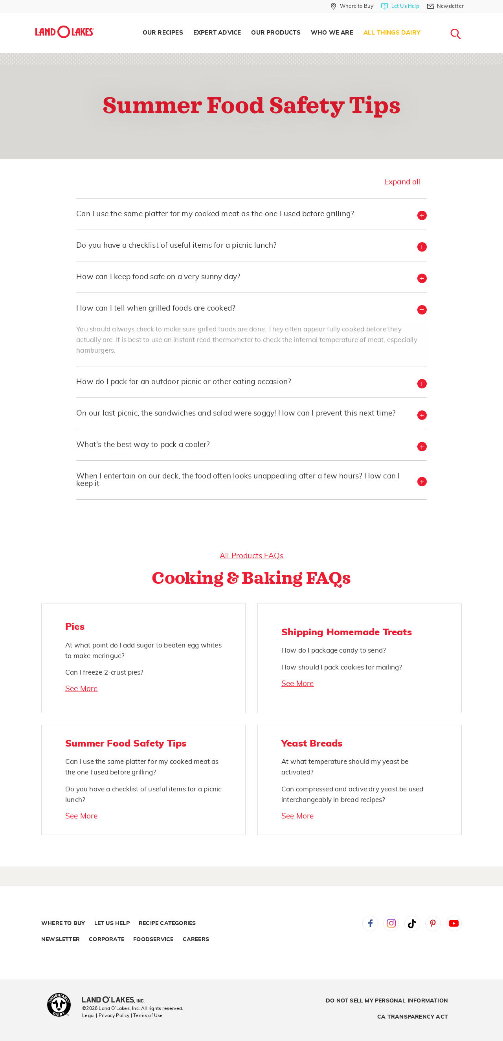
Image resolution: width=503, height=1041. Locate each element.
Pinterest (433, 923)
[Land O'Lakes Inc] (116, 1000)
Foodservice (153, 939)
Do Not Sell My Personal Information (387, 1001)
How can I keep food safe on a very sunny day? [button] (158, 277)
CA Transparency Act (412, 1017)
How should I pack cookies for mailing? (341, 667)
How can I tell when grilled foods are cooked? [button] (155, 308)
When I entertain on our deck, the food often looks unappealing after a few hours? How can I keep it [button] (238, 480)
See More (81, 689)
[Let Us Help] (400, 6)
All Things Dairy (391, 33)
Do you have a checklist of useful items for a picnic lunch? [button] (176, 245)
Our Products (275, 33)
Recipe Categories (167, 923)
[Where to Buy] (352, 6)
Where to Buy (63, 923)
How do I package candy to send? (333, 650)
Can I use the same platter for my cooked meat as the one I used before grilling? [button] (215, 214)
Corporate (106, 939)
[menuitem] (163, 33)
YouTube (454, 923)
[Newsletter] (445, 6)
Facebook (370, 923)
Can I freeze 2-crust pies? (104, 672)
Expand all (402, 182)
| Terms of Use (147, 1015)
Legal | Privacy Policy (105, 1015)
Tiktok (412, 923)
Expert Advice (217, 33)
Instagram (391, 923)
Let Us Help (112, 923)
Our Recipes (163, 33)
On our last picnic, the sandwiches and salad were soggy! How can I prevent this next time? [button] (235, 413)
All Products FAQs (251, 556)
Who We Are (332, 33)
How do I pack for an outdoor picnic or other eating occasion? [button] (183, 382)
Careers (196, 939)
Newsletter (60, 939)
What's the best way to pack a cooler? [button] (142, 445)
